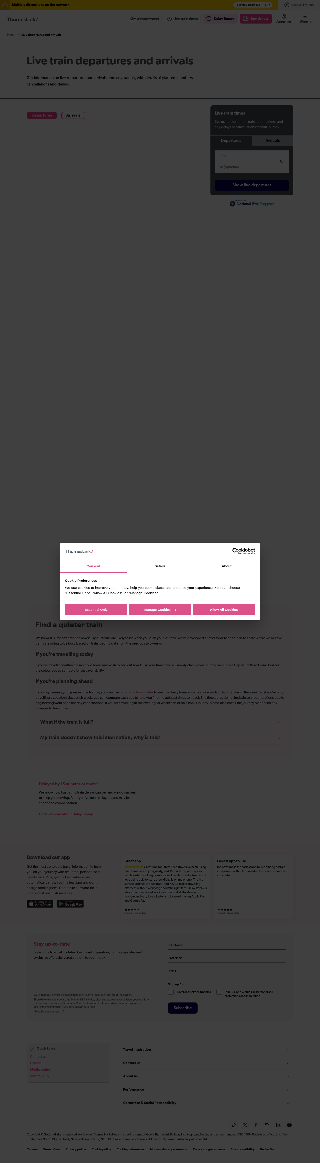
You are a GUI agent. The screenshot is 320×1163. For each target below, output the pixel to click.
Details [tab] (160, 566)
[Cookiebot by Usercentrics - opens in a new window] (235, 551)
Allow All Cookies (224, 609)
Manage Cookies (160, 609)
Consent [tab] (93, 566)
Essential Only (96, 609)
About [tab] (227, 566)
